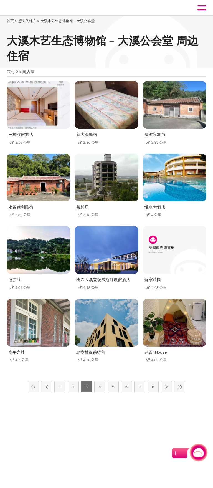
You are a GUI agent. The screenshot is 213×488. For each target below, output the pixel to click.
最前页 (33, 386)
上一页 (46, 386)
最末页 (179, 386)
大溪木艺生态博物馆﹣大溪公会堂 (67, 21)
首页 (10, 21)
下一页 (166, 386)
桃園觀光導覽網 (27, 8)
